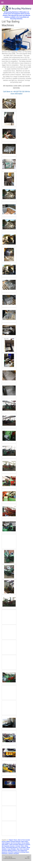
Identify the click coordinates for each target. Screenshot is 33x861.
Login (28, 856)
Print (6, 857)
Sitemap (10, 857)
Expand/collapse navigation (16, 2)
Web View (27, 858)
